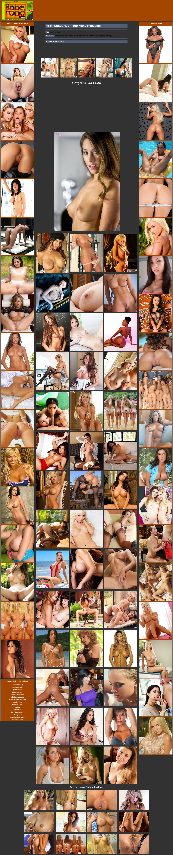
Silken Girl (17, 710)
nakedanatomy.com (17, 697)
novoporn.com (17, 692)
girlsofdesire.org (17, 684)
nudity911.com (17, 705)
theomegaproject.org (17, 717)
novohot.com (17, 702)
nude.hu (17, 707)
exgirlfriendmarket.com (17, 700)
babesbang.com (17, 720)
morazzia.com (17, 687)
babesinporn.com (17, 712)
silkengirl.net (17, 715)
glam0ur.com (17, 690)
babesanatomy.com (17, 695)
